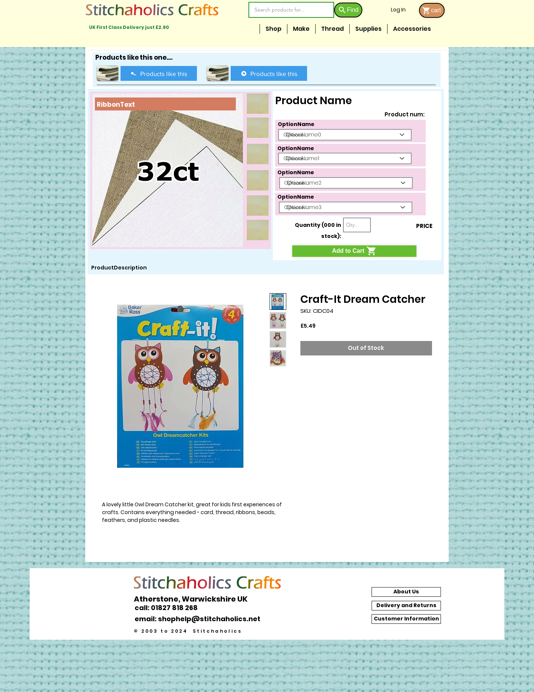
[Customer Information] (406, 619)
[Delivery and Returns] (406, 605)
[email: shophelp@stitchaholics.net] (199, 619)
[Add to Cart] (354, 251)
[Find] (348, 10)
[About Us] (406, 592)
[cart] (432, 10)
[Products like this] (159, 73)
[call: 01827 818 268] (170, 608)
